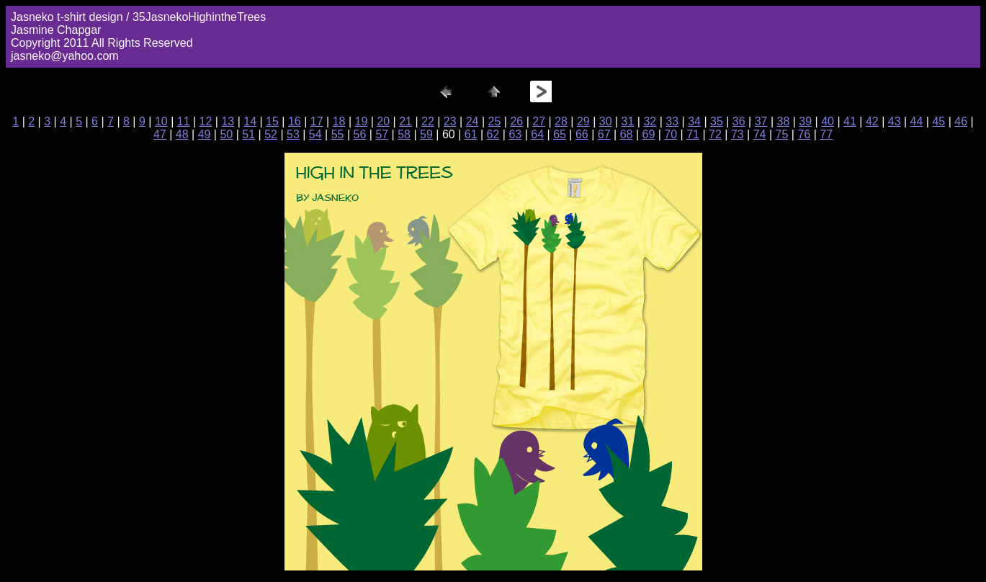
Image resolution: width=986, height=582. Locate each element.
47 (159, 134)
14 (249, 121)
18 (339, 121)
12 (206, 121)
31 (628, 121)
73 (737, 134)
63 (514, 134)
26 (516, 121)
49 (204, 134)
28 (561, 121)
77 (826, 134)
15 (272, 121)
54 (315, 134)
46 (960, 121)
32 (649, 121)
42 (872, 121)
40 (827, 121)
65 (559, 134)
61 (471, 134)
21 (405, 121)
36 (738, 121)
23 (450, 121)
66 (581, 134)
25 (494, 121)
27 (538, 121)
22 (427, 121)
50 (226, 134)
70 (670, 134)
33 (671, 121)
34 (694, 121)
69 (648, 134)
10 (161, 121)
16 (294, 121)
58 (404, 134)
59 (426, 134)
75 (782, 134)
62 (493, 134)
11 (183, 121)
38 (783, 121)
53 (293, 134)
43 (894, 121)
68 (626, 134)
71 (692, 134)
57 (381, 134)
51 (248, 134)
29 (583, 121)
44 (916, 121)
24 (472, 121)
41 (849, 121)
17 (316, 121)
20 (383, 121)
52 (270, 134)
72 (715, 134)
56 (360, 134)
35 (716, 121)
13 (227, 121)
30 (605, 121)
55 (337, 134)
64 (537, 134)
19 (360, 121)
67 (604, 134)
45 (938, 121)
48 (182, 134)
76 (803, 134)
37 (761, 121)
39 (805, 121)
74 (759, 134)
